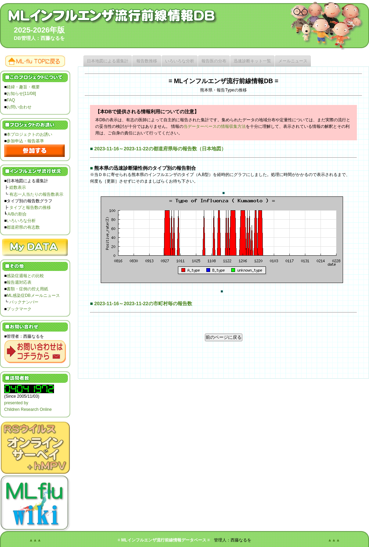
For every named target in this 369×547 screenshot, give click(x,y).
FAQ (11, 100)
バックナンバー (23, 302)
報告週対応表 (19, 282)
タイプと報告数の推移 (30, 207)
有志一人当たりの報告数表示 (36, 194)
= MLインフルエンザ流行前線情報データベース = (164, 540)
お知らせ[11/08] (21, 93)
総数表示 (17, 187)
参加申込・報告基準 (25, 141)
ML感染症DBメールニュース (33, 295)
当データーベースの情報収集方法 (214, 126)
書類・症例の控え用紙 (27, 288)
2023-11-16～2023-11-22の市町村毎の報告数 (143, 303)
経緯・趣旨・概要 (23, 87)
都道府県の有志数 (23, 227)
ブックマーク (19, 309)
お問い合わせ (19, 107)
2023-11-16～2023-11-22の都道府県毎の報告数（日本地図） (160, 148)
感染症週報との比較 (25, 275)
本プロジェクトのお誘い (29, 134)
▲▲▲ (35, 540)
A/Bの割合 (17, 214)
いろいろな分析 (21, 220)
